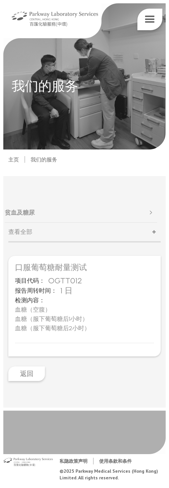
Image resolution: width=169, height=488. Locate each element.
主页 (13, 159)
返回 (26, 374)
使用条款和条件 (115, 461)
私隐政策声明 (73, 461)
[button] (149, 19)
